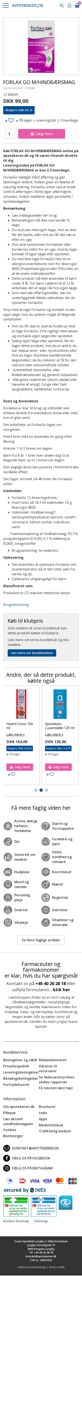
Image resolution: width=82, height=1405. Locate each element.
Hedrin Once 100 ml (63, 725)
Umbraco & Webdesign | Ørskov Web (41, 1267)
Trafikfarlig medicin (55, 1131)
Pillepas (9, 1112)
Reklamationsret (53, 1060)
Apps (43, 1119)
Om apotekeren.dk (19, 1106)
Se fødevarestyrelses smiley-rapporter (57, 1079)
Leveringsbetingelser (21, 1072)
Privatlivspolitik (16, 1066)
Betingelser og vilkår (20, 1060)
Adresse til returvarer (48, 1068)
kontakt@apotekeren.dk (31, 1148)
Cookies (9, 1129)
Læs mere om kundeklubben (32, 653)
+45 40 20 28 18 (50, 983)
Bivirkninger (13, 1136)
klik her (61, 989)
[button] (5, 5)
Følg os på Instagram (28, 1168)
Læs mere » (20, 738)
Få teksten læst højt (56, 1088)
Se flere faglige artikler (41, 940)
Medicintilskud (51, 1125)
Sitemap (41, 1221)
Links (43, 1112)
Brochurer (47, 1106)
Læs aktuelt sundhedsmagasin (18, 1121)
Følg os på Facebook (26, 1158)
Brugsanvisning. (16, 604)
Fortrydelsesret (16, 1084)
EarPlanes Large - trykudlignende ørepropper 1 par (25, 727)
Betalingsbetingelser (20, 1078)
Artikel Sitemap (16, 1221)
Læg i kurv (41, 133)
